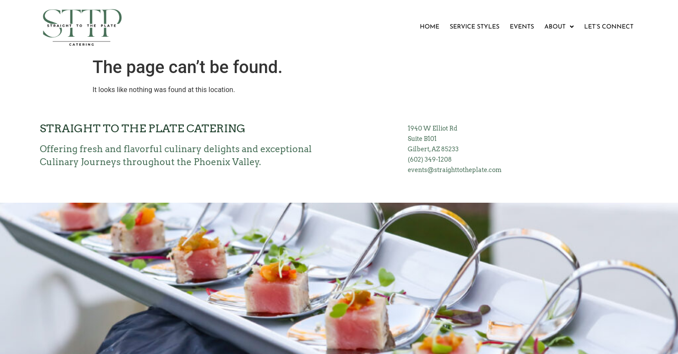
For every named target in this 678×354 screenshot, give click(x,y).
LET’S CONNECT (608, 27)
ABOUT (559, 26)
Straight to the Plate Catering (143, 128)
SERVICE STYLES (474, 27)
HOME (429, 27)
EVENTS (522, 27)
